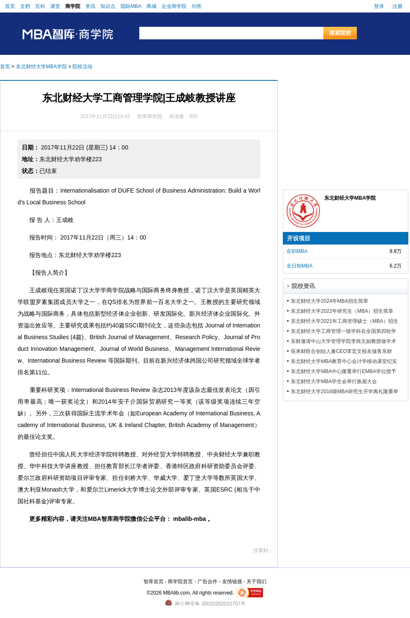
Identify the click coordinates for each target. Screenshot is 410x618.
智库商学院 (149, 116)
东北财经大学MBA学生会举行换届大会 (334, 381)
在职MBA (297, 251)
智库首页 (154, 582)
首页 (10, 6)
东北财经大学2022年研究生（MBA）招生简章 (342, 311)
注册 (397, 6)
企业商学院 (174, 6)
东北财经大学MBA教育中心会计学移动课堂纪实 (344, 361)
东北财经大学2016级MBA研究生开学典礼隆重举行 (344, 391)
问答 (197, 6)
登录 (379, 6)
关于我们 (256, 582)
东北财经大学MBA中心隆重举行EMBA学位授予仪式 (343, 371)
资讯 (90, 6)
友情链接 (232, 582)
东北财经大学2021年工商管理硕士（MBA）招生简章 (344, 321)
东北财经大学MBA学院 (41, 67)
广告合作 (207, 582)
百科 (40, 6)
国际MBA (130, 6)
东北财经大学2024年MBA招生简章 (329, 301)
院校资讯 (303, 286)
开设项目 (298, 238)
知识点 (107, 6)
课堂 (55, 6)
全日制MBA (300, 266)
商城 (151, 6)
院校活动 (82, 67)
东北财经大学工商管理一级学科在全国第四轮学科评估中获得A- (343, 331)
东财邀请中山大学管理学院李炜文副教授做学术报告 (343, 341)
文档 (25, 6)
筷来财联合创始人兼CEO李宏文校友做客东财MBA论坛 (341, 351)
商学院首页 (180, 582)
